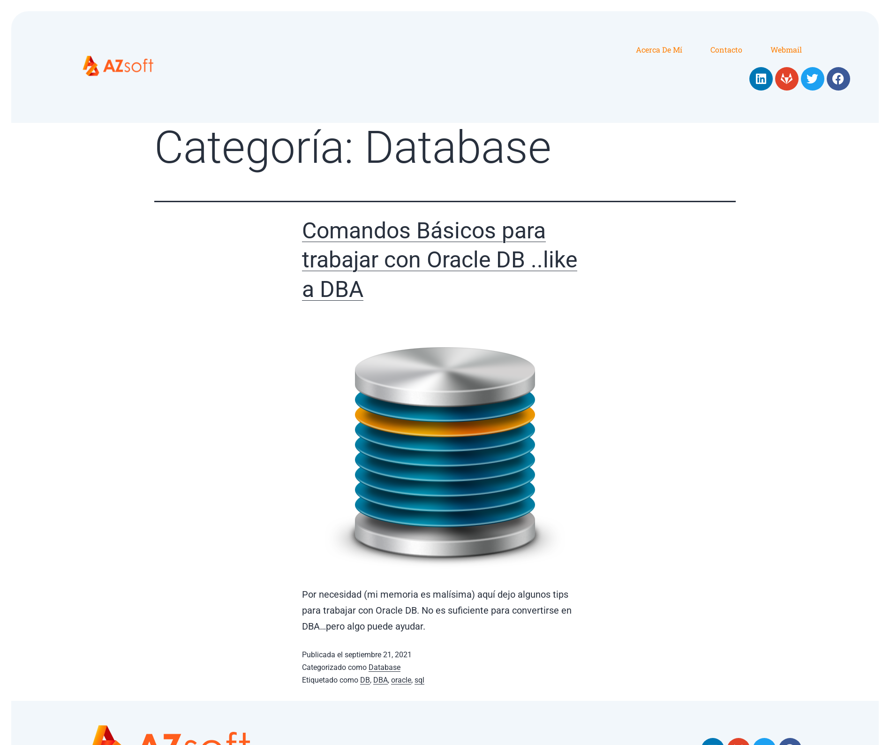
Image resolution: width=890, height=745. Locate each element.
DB (365, 680)
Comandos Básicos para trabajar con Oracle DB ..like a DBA (439, 260)
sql (419, 680)
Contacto (726, 49)
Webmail (786, 49)
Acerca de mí (659, 49)
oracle (401, 680)
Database (384, 667)
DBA (380, 680)
